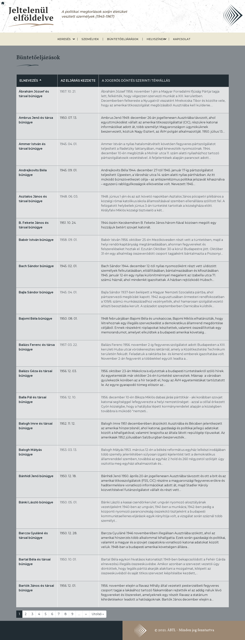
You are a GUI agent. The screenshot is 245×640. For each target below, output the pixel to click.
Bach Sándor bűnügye (36, 266)
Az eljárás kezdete (78, 80)
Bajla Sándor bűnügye (36, 292)
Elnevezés (31, 80)
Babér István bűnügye (36, 240)
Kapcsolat (181, 39)
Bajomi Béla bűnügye (35, 318)
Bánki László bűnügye (36, 502)
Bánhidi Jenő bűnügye (36, 476)
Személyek (90, 39)
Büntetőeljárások (122, 39)
